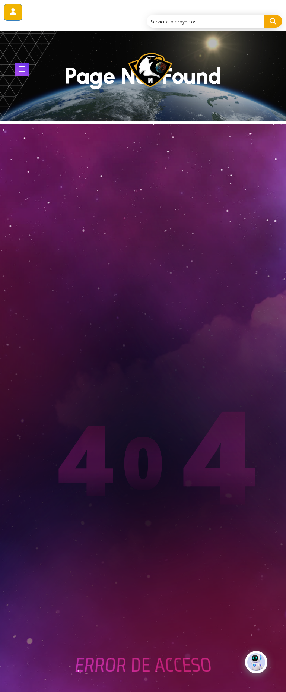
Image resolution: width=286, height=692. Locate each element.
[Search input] (205, 21)
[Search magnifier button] (273, 21)
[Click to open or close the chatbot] (256, 668)
